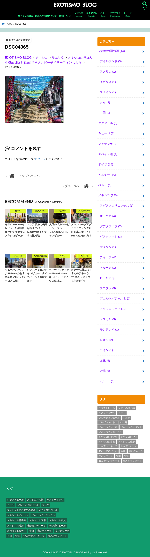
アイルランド (111, 61)
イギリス (108, 82)
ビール (107, 278)
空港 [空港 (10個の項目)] (126, 456)
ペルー (103, 15)
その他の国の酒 (111, 50)
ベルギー (107, 174)
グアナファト (111, 236)
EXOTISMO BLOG (75, 5)
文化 (105, 360)
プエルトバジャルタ (115, 298)
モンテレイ (109, 329)
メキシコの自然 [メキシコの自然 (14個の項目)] (107, 441)
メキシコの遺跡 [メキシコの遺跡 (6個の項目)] (126, 441)
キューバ (127, 15)
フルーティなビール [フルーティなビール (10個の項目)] (109, 417)
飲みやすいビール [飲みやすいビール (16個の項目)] (132, 460)
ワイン (106, 350)
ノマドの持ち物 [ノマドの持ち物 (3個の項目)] (126, 408)
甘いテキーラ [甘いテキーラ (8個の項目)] (106, 456)
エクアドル (91, 15)
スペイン (108, 92)
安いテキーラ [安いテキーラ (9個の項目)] (136, 451)
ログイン (40, 159)
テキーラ (109, 257)
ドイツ (105, 164)
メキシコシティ (113, 308)
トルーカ (108, 267)
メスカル (108, 319)
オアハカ (108, 216)
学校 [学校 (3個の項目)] (123, 451)
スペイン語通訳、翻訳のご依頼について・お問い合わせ (45, 16)
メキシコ (79, 15)
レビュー (106, 381)
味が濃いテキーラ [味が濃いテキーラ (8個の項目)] (108, 446)
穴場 (105, 370)
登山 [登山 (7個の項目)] (118, 456)
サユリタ (108, 247)
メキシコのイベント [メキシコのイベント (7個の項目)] (131, 427)
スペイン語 (107, 154)
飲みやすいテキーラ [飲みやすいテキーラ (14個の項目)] (109, 460)
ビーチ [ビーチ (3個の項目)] (121, 412)
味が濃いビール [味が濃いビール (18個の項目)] (129, 446)
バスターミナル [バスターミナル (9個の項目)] (107, 412)
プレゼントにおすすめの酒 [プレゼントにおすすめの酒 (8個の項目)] (113, 422)
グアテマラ (115, 15)
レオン (106, 339)
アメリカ (108, 71)
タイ (105, 102)
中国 (105, 112)
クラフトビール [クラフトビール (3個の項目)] (107, 408)
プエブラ (108, 288)
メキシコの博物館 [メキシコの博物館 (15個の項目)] (108, 436)
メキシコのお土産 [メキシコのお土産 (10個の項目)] (108, 427)
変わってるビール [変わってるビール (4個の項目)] (108, 451)
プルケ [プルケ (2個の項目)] (126, 417)
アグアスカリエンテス (116, 205)
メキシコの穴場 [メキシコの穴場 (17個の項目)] (129, 436)
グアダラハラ (111, 226)
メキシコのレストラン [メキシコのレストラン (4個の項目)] (110, 432)
